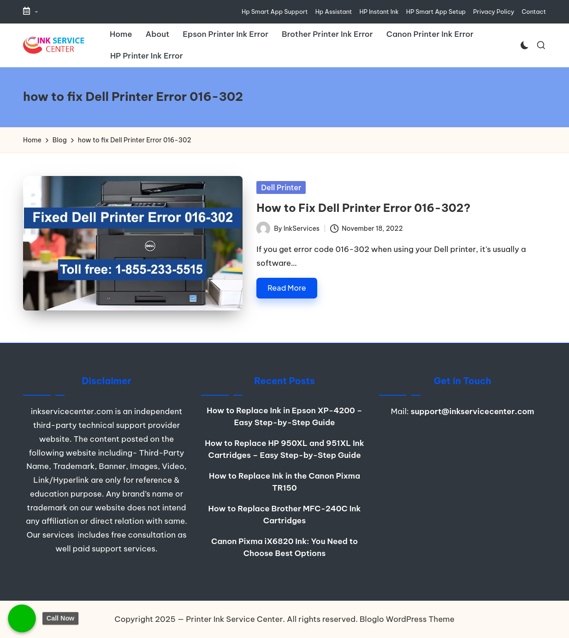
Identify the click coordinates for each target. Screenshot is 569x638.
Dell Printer (281, 187)
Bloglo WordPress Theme (407, 619)
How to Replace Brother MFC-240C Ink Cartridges (284, 514)
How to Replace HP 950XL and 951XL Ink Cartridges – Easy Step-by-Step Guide (284, 449)
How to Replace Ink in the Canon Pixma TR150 (284, 482)
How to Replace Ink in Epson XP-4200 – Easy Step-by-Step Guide (284, 416)
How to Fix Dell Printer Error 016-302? (363, 208)
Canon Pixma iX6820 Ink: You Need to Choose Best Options (284, 547)
